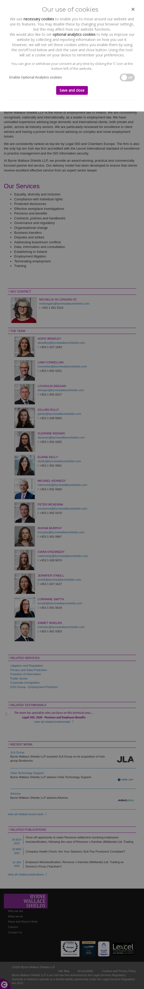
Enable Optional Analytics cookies (35, 77)
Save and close (72, 90)
